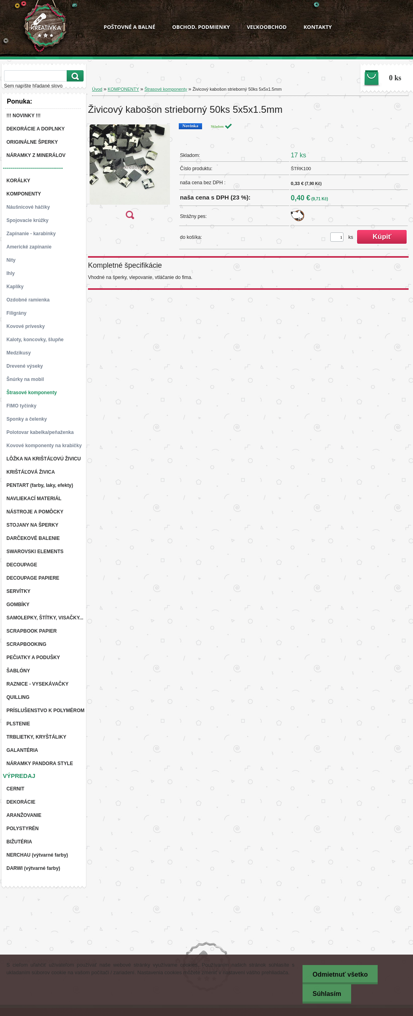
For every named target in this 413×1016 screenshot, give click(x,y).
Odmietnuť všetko (340, 974)
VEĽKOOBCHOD (266, 27)
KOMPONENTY (123, 89)
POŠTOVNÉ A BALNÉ (129, 27)
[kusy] (336, 237)
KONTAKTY (317, 27)
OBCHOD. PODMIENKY (201, 27)
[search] (74, 76)
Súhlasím (327, 993)
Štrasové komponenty (165, 89)
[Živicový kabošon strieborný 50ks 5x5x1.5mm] (130, 173)
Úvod (97, 89)
